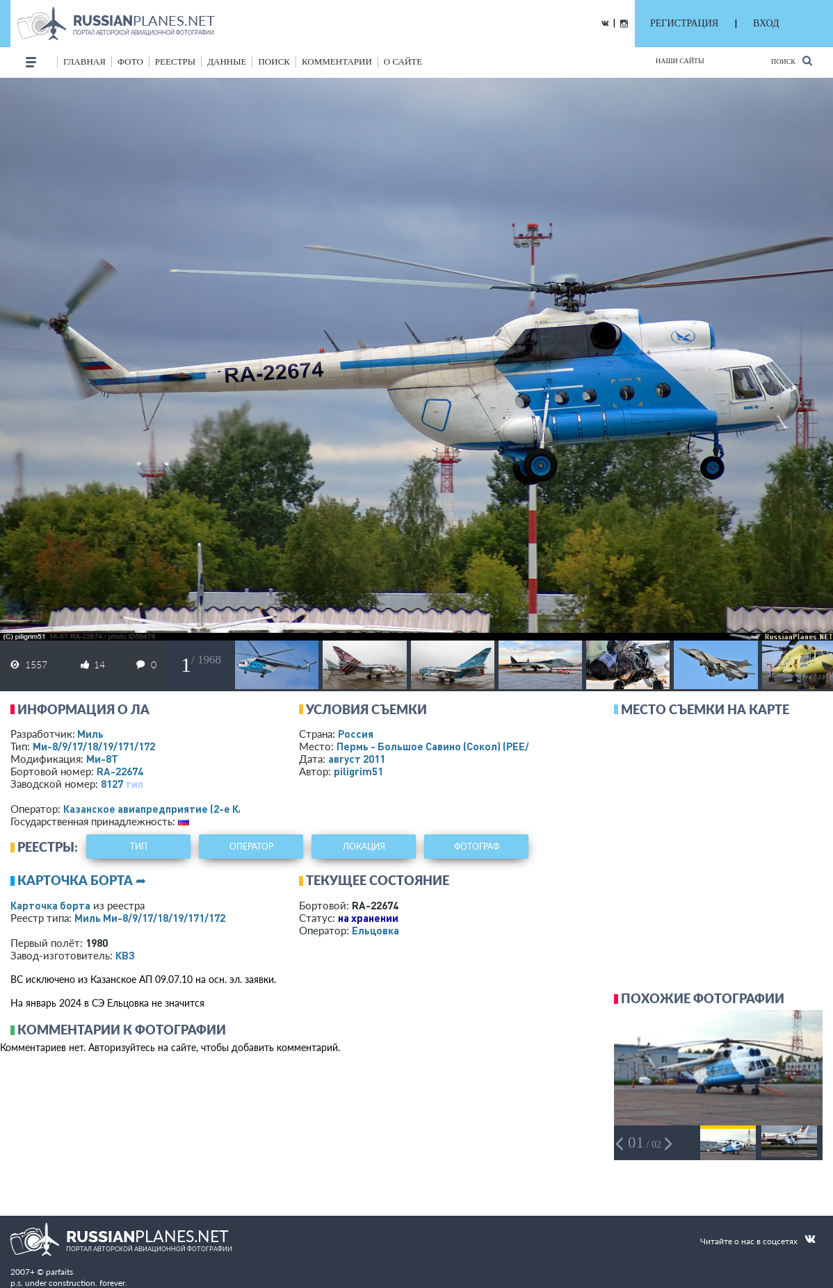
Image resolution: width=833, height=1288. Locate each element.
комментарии (337, 61)
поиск (274, 61)
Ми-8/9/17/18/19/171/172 (94, 746)
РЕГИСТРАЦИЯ (684, 23)
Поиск (791, 61)
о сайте (403, 61)
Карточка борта (50, 905)
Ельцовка (375, 930)
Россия (355, 733)
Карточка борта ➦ (81, 880)
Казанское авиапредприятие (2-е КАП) (159, 808)
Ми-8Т (102, 758)
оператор (251, 846)
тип (134, 783)
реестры (175, 61)
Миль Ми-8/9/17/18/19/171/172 (149, 917)
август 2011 (356, 758)
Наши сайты (680, 61)
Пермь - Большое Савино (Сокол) (447, 746)
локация (364, 846)
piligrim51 (358, 771)
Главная (84, 61)
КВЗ (125, 955)
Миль (90, 733)
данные (226, 61)
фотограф (476, 846)
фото (130, 61)
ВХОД (766, 23)
